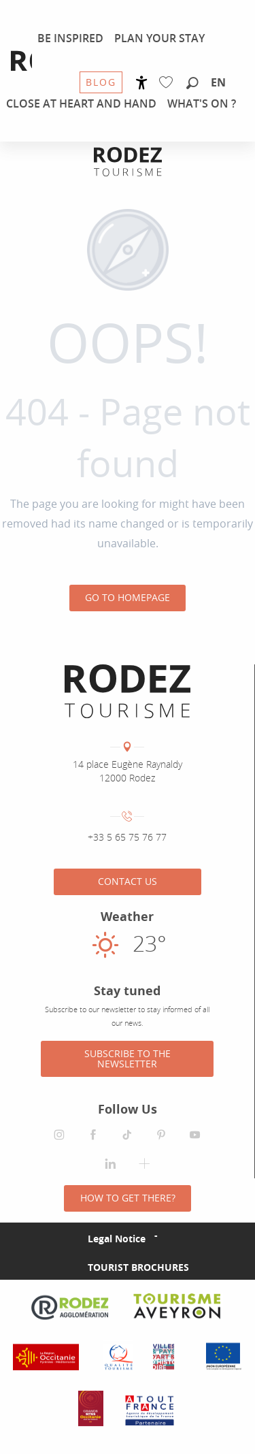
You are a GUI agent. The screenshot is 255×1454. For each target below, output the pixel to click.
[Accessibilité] (141, 82)
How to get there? (127, 1197)
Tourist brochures (138, 1267)
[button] (192, 83)
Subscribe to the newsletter (127, 1058)
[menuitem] (70, 38)
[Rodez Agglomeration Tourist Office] (128, 161)
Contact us (127, 881)
